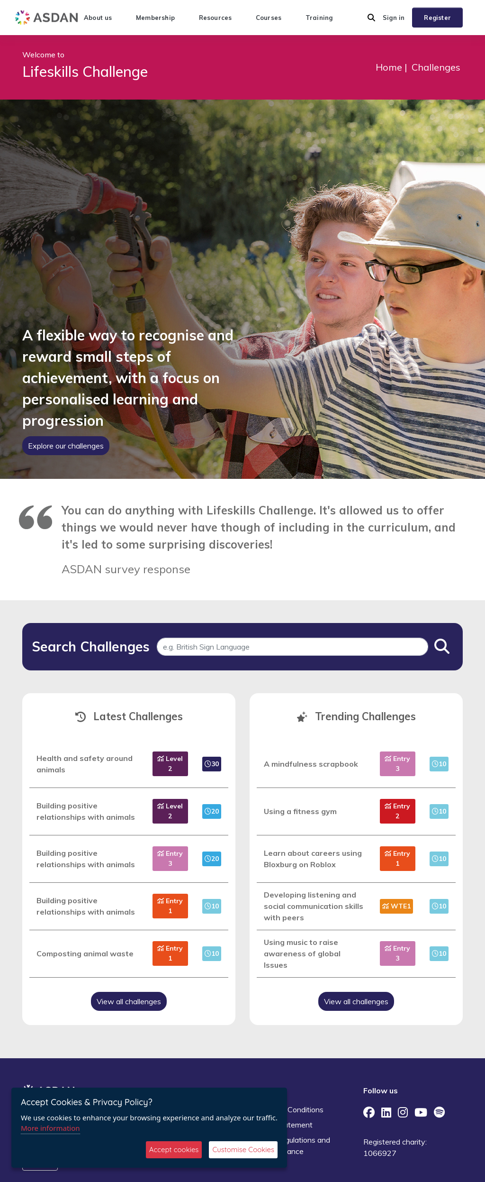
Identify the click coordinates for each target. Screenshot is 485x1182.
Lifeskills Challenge (85, 71)
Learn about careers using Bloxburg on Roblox (313, 858)
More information (50, 1128)
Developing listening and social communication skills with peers (313, 906)
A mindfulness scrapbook (311, 764)
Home (389, 67)
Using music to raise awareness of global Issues (302, 953)
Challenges (436, 67)
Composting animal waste (85, 953)
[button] (371, 17)
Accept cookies (174, 1149)
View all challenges (129, 1001)
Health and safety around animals (84, 763)
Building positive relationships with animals (85, 811)
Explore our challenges (66, 445)
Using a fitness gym (300, 811)
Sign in (393, 17)
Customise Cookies (243, 1149)
